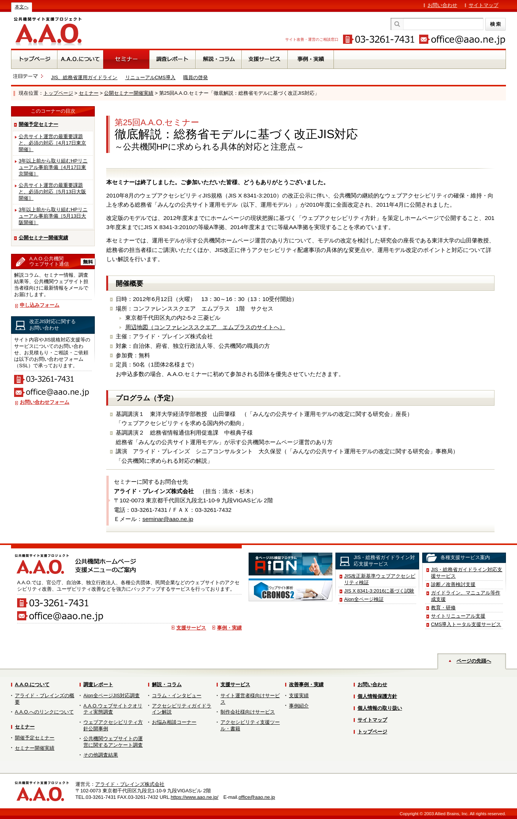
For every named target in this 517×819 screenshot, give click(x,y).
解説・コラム (167, 684)
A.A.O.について (32, 684)
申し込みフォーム (39, 305)
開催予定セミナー (38, 124)
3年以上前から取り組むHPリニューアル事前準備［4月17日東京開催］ (53, 167)
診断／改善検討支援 (453, 584)
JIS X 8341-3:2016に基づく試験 (379, 591)
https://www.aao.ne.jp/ (194, 797)
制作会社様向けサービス (247, 712)
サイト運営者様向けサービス (250, 699)
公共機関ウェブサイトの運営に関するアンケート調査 (113, 742)
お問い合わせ (442, 5)
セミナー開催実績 (34, 748)
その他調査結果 (100, 755)
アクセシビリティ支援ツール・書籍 (250, 725)
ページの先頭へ (473, 661)
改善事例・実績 (306, 684)
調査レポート (98, 684)
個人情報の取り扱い (379, 708)
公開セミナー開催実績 (128, 93)
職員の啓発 (195, 77)
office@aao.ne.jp (256, 797)
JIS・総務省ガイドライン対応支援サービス (467, 573)
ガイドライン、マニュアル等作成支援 (465, 596)
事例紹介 (299, 706)
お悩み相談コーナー (174, 722)
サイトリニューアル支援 (458, 616)
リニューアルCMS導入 (150, 77)
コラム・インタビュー (176, 695)
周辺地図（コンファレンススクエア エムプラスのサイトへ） (205, 327)
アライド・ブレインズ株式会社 (129, 784)
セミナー (89, 93)
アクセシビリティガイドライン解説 (181, 709)
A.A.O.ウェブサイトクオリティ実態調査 (112, 709)
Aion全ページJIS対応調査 (111, 695)
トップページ (58, 93)
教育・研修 (443, 607)
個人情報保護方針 (377, 696)
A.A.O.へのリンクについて (44, 712)
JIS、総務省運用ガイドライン (84, 77)
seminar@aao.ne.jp (167, 519)
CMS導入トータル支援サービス (466, 624)
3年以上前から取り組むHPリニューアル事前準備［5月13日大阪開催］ (53, 216)
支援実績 (299, 695)
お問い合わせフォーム (44, 402)
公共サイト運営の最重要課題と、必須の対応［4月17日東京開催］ (52, 143)
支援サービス (191, 628)
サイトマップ (483, 5)
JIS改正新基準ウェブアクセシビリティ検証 (380, 579)
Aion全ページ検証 (364, 599)
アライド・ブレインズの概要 (44, 699)
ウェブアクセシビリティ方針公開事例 (113, 725)
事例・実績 (229, 628)
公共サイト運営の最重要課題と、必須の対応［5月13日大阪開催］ (52, 191)
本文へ (22, 7)
